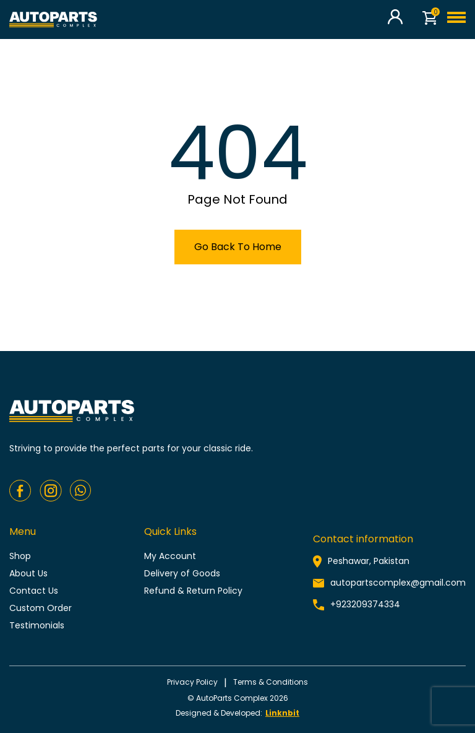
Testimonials (36, 625)
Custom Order (40, 608)
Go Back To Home (237, 247)
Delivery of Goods (182, 573)
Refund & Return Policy (193, 590)
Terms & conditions (270, 682)
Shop (20, 556)
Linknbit (282, 713)
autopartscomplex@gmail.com (398, 582)
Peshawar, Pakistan (368, 561)
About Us (28, 573)
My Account (170, 556)
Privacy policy (192, 682)
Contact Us (33, 590)
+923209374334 (365, 604)
